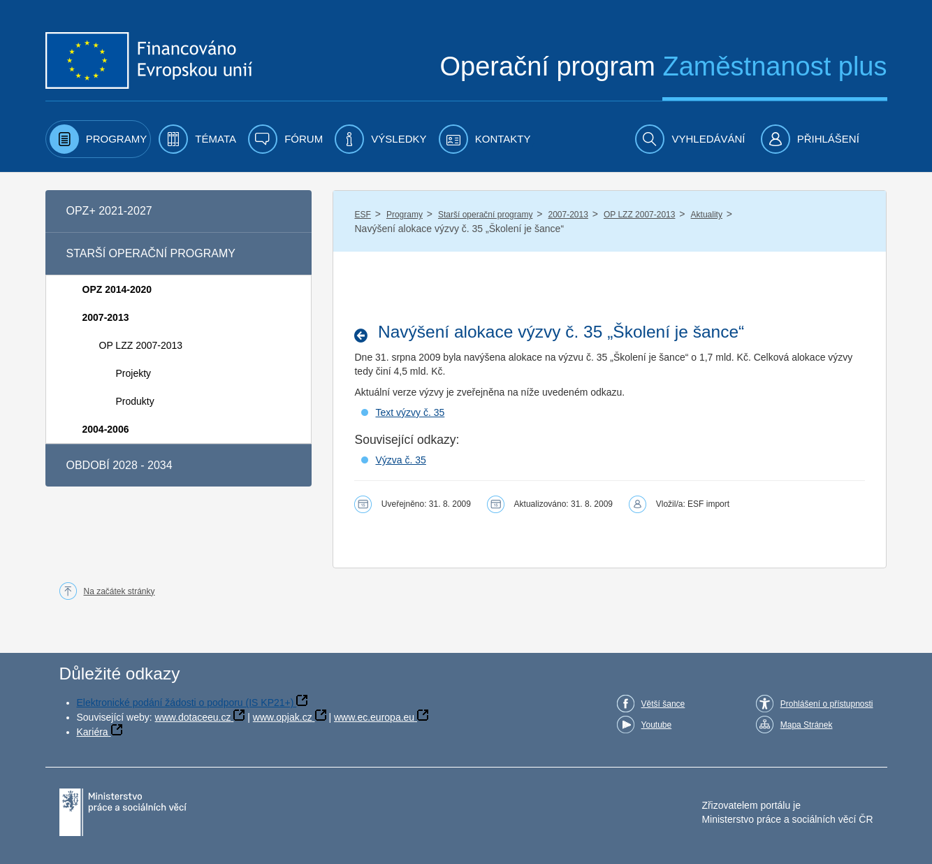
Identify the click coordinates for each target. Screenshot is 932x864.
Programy (404, 214)
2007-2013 (568, 214)
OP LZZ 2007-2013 (640, 214)
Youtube (656, 725)
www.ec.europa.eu (374, 717)
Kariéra (92, 731)
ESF (362, 214)
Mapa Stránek (806, 725)
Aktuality (706, 214)
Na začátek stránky (119, 591)
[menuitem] (98, 139)
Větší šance (663, 704)
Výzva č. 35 (400, 460)
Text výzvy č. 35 (409, 412)
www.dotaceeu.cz (193, 717)
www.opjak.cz (282, 717)
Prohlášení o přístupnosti (826, 704)
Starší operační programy (485, 214)
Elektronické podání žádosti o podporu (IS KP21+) (185, 702)
